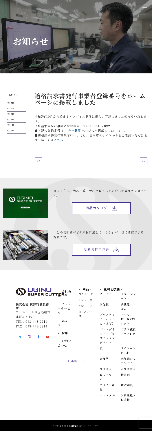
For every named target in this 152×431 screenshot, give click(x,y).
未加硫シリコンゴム (128, 361)
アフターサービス (64, 308)
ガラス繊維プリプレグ (128, 331)
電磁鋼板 (127, 385)
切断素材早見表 (96, 250)
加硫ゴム (106, 369)
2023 (9, 114)
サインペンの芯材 (128, 350)
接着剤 (125, 375)
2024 (9, 108)
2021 (9, 125)
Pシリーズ (86, 300)
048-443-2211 (36, 321)
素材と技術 (112, 289)
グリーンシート (128, 296)
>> (144, 161)
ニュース (65, 323)
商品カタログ (96, 208)
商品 (86, 289)
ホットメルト (107, 397)
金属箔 (104, 359)
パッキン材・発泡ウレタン (128, 319)
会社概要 (74, 130)
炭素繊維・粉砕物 (128, 397)
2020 (9, 130)
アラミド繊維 (107, 387)
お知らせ (13, 95)
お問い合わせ (65, 343)
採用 (65, 333)
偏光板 (104, 304)
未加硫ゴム (128, 369)
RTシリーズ (85, 314)
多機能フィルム (128, 306)
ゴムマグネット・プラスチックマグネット (107, 335)
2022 (9, 119)
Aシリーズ (86, 306)
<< (38, 161)
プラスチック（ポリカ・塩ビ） (107, 319)
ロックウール (107, 377)
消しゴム (106, 294)
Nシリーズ (86, 294)
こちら (58, 140)
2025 (9, 103)
